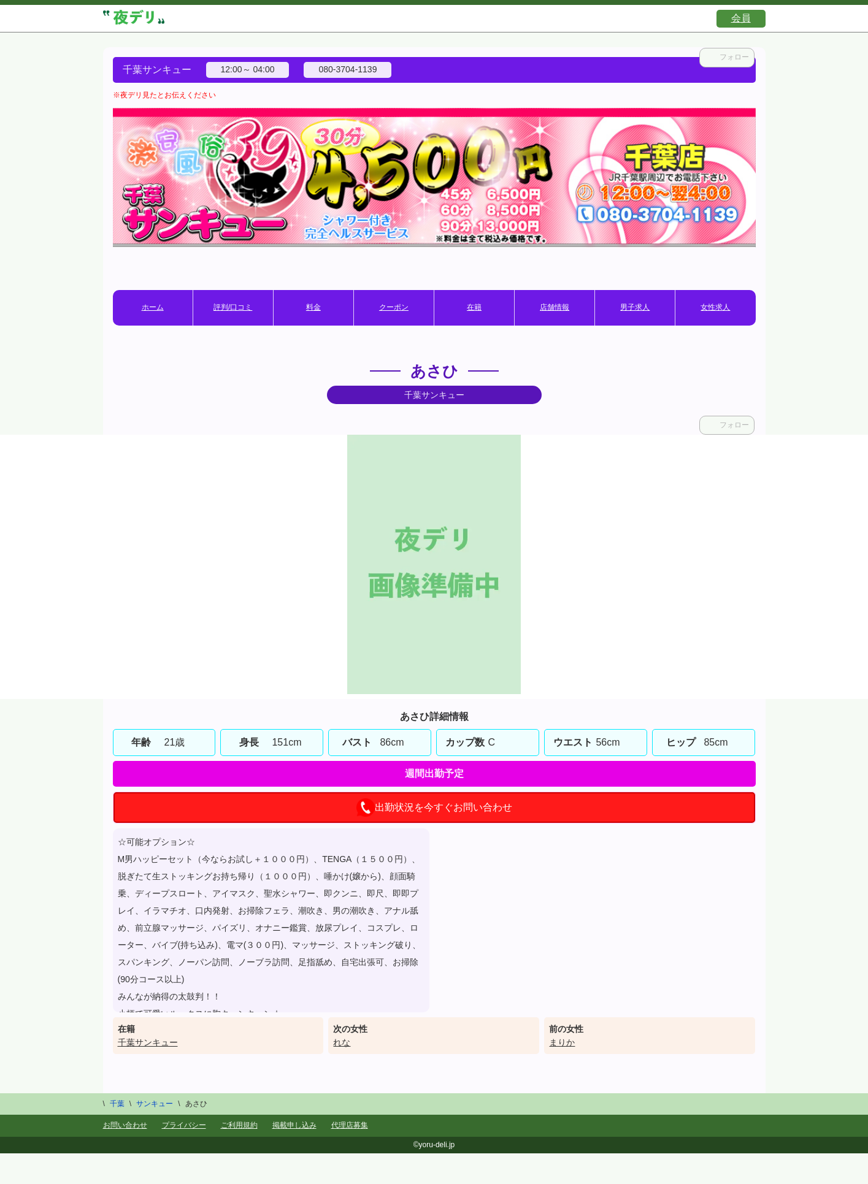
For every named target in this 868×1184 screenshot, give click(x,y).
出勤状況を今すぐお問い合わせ (434, 807)
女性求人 (715, 307)
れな (341, 1042)
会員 (741, 18)
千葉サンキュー (148, 1042)
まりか (562, 1042)
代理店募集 (349, 1125)
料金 (313, 307)
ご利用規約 (239, 1125)
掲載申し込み (294, 1125)
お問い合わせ (125, 1125)
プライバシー (184, 1125)
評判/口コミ (232, 307)
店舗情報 (554, 307)
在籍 (474, 307)
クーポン (394, 307)
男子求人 (635, 307)
